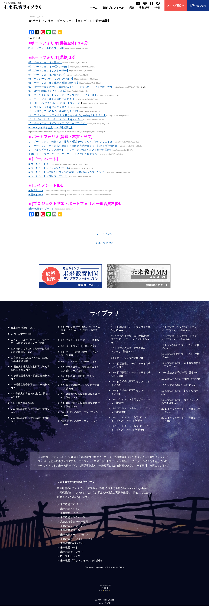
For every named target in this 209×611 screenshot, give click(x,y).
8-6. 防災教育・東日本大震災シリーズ (80, 383)
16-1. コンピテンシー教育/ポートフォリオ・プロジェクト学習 (130, 423)
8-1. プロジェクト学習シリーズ (80, 342)
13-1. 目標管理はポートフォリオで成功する (129, 367)
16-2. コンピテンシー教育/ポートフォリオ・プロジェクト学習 (130, 433)
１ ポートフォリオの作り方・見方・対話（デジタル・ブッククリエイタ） (72, 141)
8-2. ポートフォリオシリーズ (80, 350)
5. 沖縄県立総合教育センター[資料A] (29, 392)
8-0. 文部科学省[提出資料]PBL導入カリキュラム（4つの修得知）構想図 (79, 331)
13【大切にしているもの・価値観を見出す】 (54, 111)
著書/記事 (144, 7)
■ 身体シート (36, 194)
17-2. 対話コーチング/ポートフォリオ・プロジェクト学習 (180, 338)
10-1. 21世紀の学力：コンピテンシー (80, 420)
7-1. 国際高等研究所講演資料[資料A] (30, 417)
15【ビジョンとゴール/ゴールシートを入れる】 (56, 119)
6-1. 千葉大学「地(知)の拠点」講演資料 (29, 401)
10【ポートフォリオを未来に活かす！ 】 (52, 99)
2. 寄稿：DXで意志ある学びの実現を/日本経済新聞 (29, 364)
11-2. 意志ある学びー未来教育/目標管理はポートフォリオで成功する (130, 340)
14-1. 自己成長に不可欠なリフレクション (129, 386)
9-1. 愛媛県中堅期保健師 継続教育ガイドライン (80, 401)
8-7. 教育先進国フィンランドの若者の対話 (80, 392)
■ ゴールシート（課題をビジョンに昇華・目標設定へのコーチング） (68, 172)
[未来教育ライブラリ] (41, 208)
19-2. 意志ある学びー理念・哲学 (180, 385)
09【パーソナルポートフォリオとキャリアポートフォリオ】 (63, 95)
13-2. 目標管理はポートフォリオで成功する (129, 376)
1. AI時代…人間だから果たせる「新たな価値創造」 (29, 354)
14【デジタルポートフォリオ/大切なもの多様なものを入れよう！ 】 (67, 115)
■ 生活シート (36, 190)
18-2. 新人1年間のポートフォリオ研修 (181, 357)
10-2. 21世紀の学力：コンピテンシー (80, 430)
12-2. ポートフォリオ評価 (128, 359)
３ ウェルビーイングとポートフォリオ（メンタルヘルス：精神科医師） (70, 149)
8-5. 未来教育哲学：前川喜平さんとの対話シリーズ (80, 373)
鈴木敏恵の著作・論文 (23, 327)
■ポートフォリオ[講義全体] (52, 43)
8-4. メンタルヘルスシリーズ (80, 365)
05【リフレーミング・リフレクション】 (51, 78)
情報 (157, 7)
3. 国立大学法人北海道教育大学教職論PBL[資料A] (30, 373)
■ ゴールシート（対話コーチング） (49, 176)
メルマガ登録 (174, 5)
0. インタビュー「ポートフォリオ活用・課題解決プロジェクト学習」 (30, 343)
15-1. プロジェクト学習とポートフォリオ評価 (129, 405)
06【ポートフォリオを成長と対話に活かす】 (54, 82)
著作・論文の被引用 (22, 334)
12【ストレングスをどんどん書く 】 (49, 107)
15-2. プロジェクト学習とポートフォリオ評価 (129, 414)
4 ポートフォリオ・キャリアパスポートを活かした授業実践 (63, 154)
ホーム (93, 7)
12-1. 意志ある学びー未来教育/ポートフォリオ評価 (130, 351)
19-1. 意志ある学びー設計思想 (179, 376)
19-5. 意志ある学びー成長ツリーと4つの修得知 (180, 411)
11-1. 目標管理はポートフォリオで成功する (129, 329)
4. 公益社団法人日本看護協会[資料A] (29, 383)
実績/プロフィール (113, 7)
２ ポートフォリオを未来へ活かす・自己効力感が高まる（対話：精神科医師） (74, 145)
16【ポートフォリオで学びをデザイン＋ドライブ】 (58, 123)
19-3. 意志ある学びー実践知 (180, 393)
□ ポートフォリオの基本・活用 (46, 48)
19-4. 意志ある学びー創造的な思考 (180, 401)
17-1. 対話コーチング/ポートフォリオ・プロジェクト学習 (180, 329)
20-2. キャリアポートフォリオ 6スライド (180, 429)
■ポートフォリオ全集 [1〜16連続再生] (51, 127)
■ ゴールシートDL (39, 164)
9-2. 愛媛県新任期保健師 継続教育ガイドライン (80, 411)
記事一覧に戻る (104, 243)
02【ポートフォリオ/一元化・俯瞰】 (49, 66)
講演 (131, 7)
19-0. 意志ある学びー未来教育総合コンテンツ (180, 366)
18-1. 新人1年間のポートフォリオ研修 (181, 348)
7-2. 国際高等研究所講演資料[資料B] (30, 427)
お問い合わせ (197, 5)
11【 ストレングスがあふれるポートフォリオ (55, 103)
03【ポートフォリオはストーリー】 (49, 70)
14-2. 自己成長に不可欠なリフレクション (129, 395)
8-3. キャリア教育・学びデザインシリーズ (80, 358)
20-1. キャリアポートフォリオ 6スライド (180, 420)
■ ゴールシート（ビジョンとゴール (49, 168)
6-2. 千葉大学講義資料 (23, 409)
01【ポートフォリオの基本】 (45, 62)
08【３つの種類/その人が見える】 (48, 91)
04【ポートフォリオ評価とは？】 (48, 74)
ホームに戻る (104, 234)
